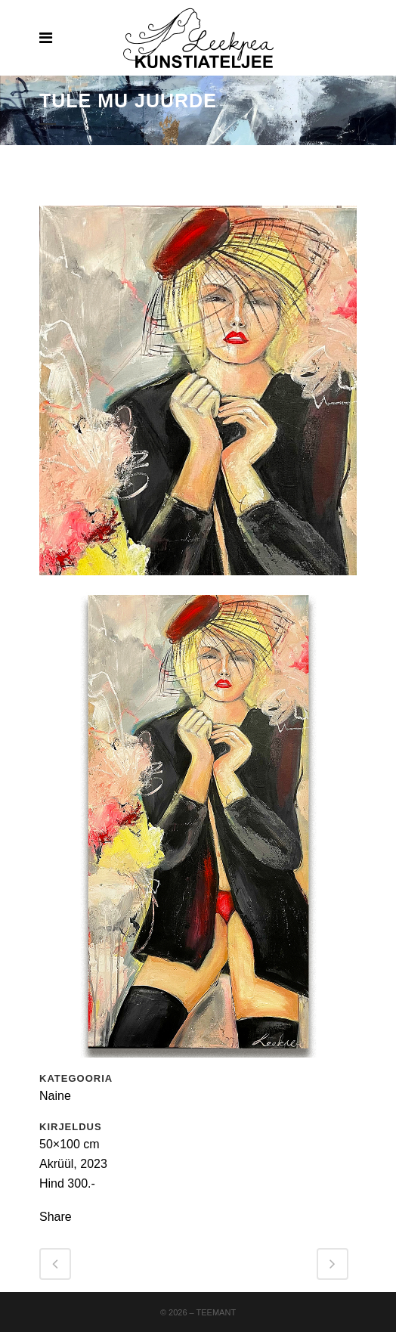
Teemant (216, 1312)
